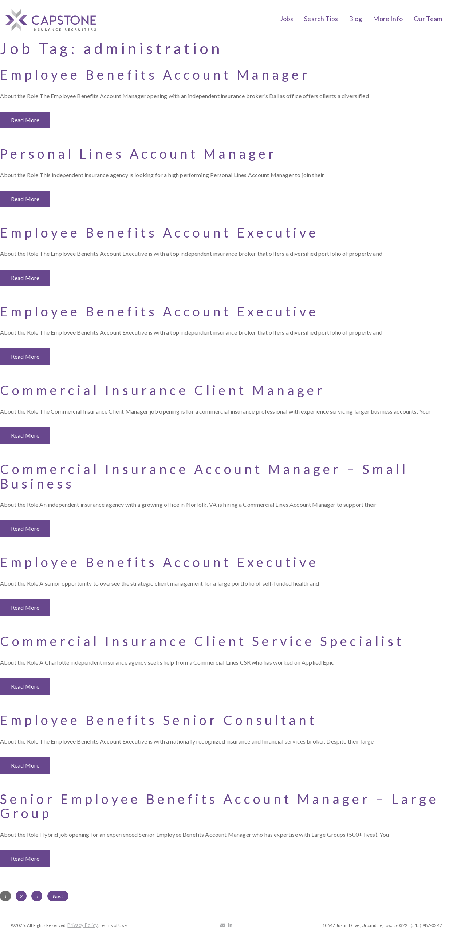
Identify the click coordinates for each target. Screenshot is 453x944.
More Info (387, 19)
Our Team (428, 19)
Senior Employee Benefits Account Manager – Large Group (219, 806)
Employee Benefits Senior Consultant (158, 720)
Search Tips (321, 19)
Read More (25, 119)
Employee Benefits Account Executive (159, 232)
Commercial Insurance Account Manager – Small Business (204, 476)
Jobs (287, 19)
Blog (355, 19)
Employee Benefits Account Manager (155, 75)
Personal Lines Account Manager (138, 154)
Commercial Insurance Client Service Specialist (202, 641)
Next (58, 896)
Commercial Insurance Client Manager (162, 390)
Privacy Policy (82, 925)
